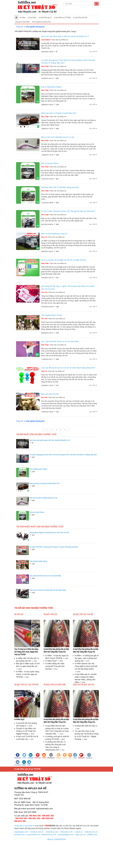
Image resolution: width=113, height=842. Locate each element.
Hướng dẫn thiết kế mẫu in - (86, 726)
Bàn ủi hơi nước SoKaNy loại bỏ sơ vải (57, 137)
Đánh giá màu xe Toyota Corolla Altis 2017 (59, 113)
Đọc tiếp (93, 51)
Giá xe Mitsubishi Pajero (51, 87)
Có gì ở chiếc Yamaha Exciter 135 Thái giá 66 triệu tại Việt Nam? (68, 211)
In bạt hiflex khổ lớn (80, 17)
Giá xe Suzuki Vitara (49, 163)
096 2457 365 (21, 818)
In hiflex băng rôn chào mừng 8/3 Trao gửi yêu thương (55, 666)
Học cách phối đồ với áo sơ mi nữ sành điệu (60, 341)
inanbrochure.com (48, 835)
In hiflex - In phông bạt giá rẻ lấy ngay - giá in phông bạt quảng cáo (87, 658)
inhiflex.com (92, 835)
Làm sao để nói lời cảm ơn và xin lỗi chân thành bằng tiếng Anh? (68, 368)
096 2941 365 (34, 818)
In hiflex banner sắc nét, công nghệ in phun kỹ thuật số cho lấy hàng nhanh (86, 666)
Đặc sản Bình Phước (50, 394)
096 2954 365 (47, 818)
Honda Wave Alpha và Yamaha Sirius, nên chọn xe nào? (49, 532)
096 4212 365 (20, 821)
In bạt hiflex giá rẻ (45, 17)
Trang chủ (19, 26)
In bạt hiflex (32, 17)
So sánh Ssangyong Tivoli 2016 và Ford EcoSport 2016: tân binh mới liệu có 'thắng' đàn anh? (63, 454)
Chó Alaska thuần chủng (51, 315)
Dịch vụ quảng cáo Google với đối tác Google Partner (63, 260)
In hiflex (22, 17)
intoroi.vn (78, 832)
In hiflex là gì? (51, 661)
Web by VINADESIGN (56, 839)
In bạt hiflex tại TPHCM (62, 17)
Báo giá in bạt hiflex (22, 21)
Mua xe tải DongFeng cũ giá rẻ (54, 234)
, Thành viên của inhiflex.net (54, 40)
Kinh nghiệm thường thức (41, 21)
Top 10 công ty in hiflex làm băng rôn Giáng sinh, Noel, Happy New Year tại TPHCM (26, 652)
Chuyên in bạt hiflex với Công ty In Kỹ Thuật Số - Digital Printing (26, 731)
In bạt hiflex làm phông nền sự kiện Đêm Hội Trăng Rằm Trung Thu (56, 650)
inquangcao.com (21, 832)
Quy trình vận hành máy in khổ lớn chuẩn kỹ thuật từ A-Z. (65, 36)
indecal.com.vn (91, 832)
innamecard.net (33, 835)
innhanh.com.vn (37, 832)
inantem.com (19, 835)
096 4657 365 (48, 816)
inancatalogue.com (66, 835)
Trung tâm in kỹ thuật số (24, 826)
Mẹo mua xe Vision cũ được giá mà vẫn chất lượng (48, 590)
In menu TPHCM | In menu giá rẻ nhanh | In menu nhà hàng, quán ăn (54, 547)
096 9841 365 (34, 816)
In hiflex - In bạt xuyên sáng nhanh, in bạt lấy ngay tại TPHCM (27, 674)
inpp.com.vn (80, 835)
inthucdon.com (66, 832)
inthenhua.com (52, 832)
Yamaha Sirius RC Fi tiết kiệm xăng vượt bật (59, 187)
